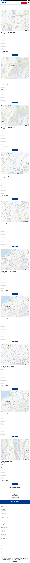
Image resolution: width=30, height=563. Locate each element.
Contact (15, 493)
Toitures (1, 528)
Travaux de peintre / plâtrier (3, 533)
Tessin (1, 557)
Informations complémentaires (17, 559)
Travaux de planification (3, 535)
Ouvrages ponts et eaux (3, 506)
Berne (1, 546)
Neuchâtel (2, 551)
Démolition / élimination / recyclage (4, 527)
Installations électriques (3, 529)
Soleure (1, 555)
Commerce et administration (3, 510)
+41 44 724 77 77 (15, 502)
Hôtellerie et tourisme (3, 509)
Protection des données (15, 495)
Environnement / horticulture (3, 539)
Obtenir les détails (15, 102)
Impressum (15, 494)
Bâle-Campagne (2, 544)
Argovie (1, 542)
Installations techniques (3, 538)
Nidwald (1, 552)
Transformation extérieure (3, 523)
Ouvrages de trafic (2, 516)
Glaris (1, 548)
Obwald (1, 553)
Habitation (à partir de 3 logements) (4, 517)
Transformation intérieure (3, 524)
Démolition (2, 521)
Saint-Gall (2, 556)
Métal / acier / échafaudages (3, 534)
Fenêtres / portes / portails (3, 530)
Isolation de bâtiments (3, 531)
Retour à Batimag (2, 0)
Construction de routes (3, 537)
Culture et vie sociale (3, 512)
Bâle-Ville (1, 545)
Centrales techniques (3, 514)
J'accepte (15, 561)
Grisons (1, 549)
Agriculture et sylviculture (3, 513)
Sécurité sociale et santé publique (4, 508)
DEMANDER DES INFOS (24, 2)
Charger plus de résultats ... (15, 487)
